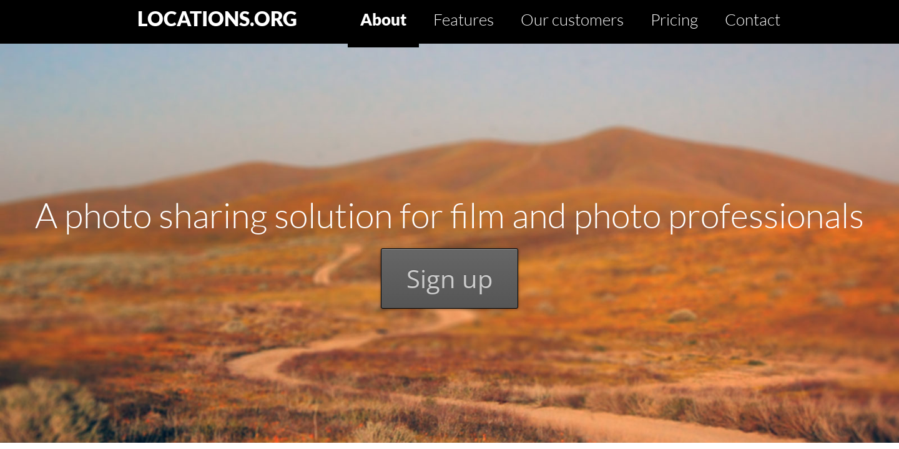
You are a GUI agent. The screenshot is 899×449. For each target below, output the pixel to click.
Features (463, 19)
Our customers (572, 19)
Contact (752, 19)
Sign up (449, 278)
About (383, 19)
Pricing (674, 19)
